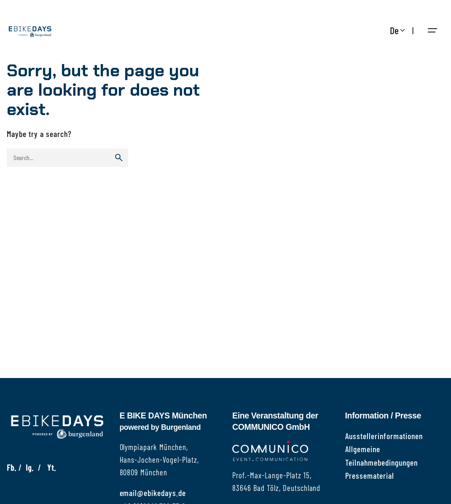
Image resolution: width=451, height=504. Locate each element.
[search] (119, 157)
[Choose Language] (398, 30)
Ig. (30, 467)
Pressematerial (370, 475)
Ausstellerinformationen (384, 436)
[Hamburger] (432, 30)
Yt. (51, 467)
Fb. (11, 467)
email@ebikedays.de (153, 493)
